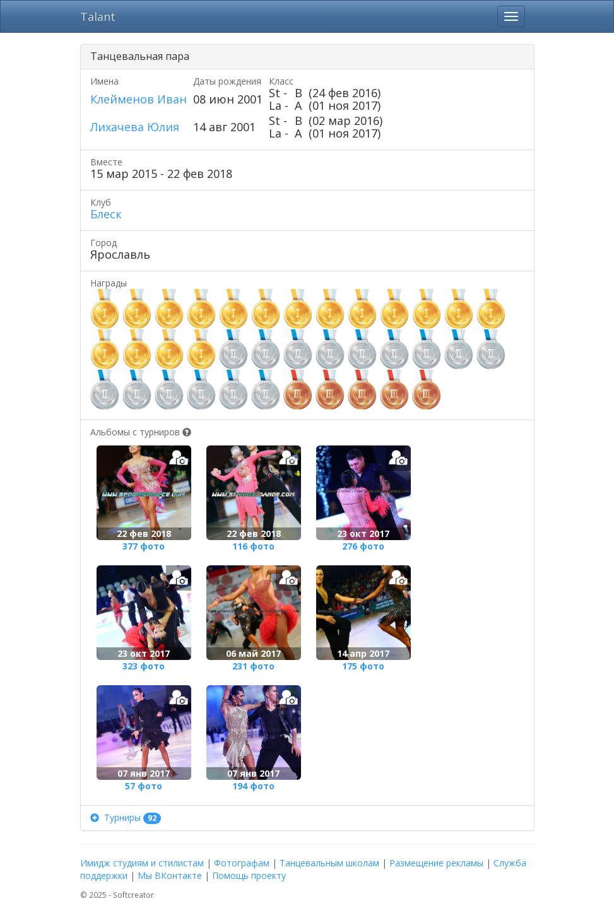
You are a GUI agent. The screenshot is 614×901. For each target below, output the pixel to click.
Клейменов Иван (138, 99)
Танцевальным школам (329, 863)
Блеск (106, 213)
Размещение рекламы (436, 863)
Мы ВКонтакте (170, 875)
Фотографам (241, 863)
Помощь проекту (249, 875)
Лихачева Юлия (134, 126)
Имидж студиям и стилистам (142, 863)
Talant (97, 16)
